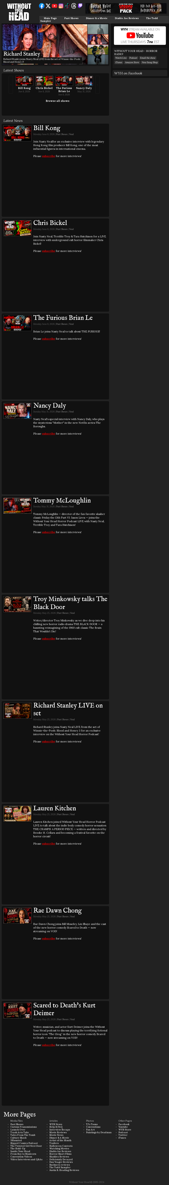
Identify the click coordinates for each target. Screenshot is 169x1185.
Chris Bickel (44, 88)
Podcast (133, 57)
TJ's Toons (92, 1124)
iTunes (118, 62)
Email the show (147, 57)
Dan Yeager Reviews (61, 1162)
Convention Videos (21, 1156)
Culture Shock (18, 1137)
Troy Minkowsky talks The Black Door (70, 603)
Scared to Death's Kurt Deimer (64, 1009)
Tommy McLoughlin (62, 501)
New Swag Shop (150, 62)
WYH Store (124, 1129)
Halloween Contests (61, 1145)
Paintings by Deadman (99, 1132)
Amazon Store (132, 62)
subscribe (48, 156)
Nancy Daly (84, 88)
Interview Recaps (59, 1129)
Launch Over (17, 1129)
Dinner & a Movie (96, 18)
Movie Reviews (58, 1132)
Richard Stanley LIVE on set (68, 710)
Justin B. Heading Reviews (64, 1170)
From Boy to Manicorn (23, 1153)
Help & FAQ (56, 1126)
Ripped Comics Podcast (24, 1143)
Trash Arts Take (19, 1132)
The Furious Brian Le (64, 89)
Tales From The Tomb (22, 1135)
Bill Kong (24, 88)
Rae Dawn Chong (57, 911)
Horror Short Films (60, 1153)
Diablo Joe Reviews (127, 18)
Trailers (54, 1143)
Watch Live (121, 57)
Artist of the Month (60, 1140)
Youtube (123, 1126)
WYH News (55, 1124)
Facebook (123, 1124)
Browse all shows (57, 101)
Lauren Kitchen (54, 808)
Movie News (56, 1135)
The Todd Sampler (59, 1167)
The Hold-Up (17, 1148)
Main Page (50, 18)
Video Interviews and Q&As (26, 1159)
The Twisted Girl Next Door (26, 1145)
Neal (71, 134)
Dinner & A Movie (59, 1137)
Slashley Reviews (59, 1156)
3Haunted (16, 1140)
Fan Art (90, 1129)
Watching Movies (59, 1148)
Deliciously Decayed (61, 1159)
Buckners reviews (59, 1164)
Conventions (93, 1126)
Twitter (122, 1135)
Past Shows (71, 18)
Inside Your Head (20, 1151)
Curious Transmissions (23, 1126)
